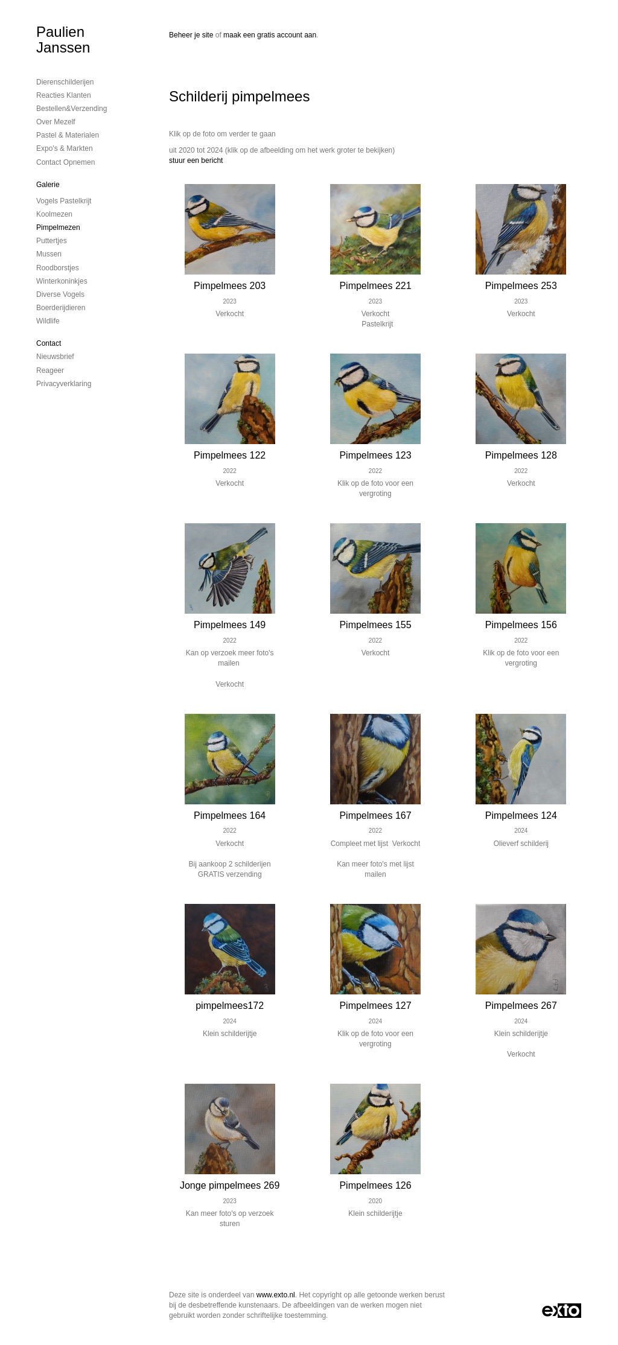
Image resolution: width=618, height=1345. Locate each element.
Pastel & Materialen (67, 135)
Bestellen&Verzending (71, 108)
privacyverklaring (63, 384)
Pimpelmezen (58, 227)
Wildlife (48, 321)
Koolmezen (54, 214)
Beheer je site (191, 35)
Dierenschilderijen (65, 82)
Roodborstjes (57, 268)
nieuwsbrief (55, 356)
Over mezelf (55, 122)
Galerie (48, 184)
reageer (50, 370)
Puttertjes (51, 241)
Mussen (49, 254)
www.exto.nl (275, 1295)
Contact (48, 343)
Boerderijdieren (60, 308)
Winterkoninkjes (62, 281)
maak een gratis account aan (269, 35)
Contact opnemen (65, 162)
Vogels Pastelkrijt (63, 201)
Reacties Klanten (63, 95)
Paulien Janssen (63, 40)
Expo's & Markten (64, 148)
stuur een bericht (196, 160)
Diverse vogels (60, 294)
